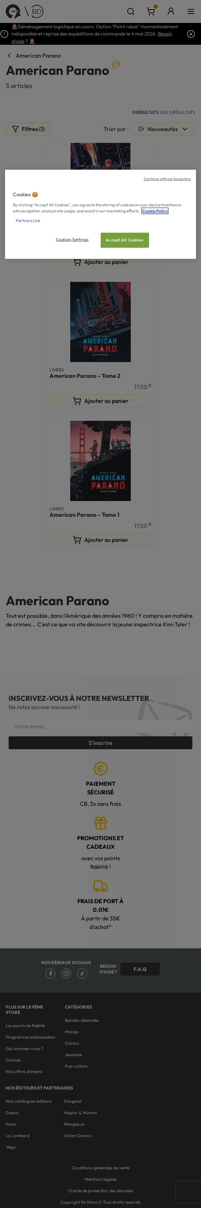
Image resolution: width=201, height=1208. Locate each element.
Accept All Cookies (124, 239)
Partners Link (28, 220)
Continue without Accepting (167, 178)
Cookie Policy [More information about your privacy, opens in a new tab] (155, 210)
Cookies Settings (72, 239)
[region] (100, 214)
